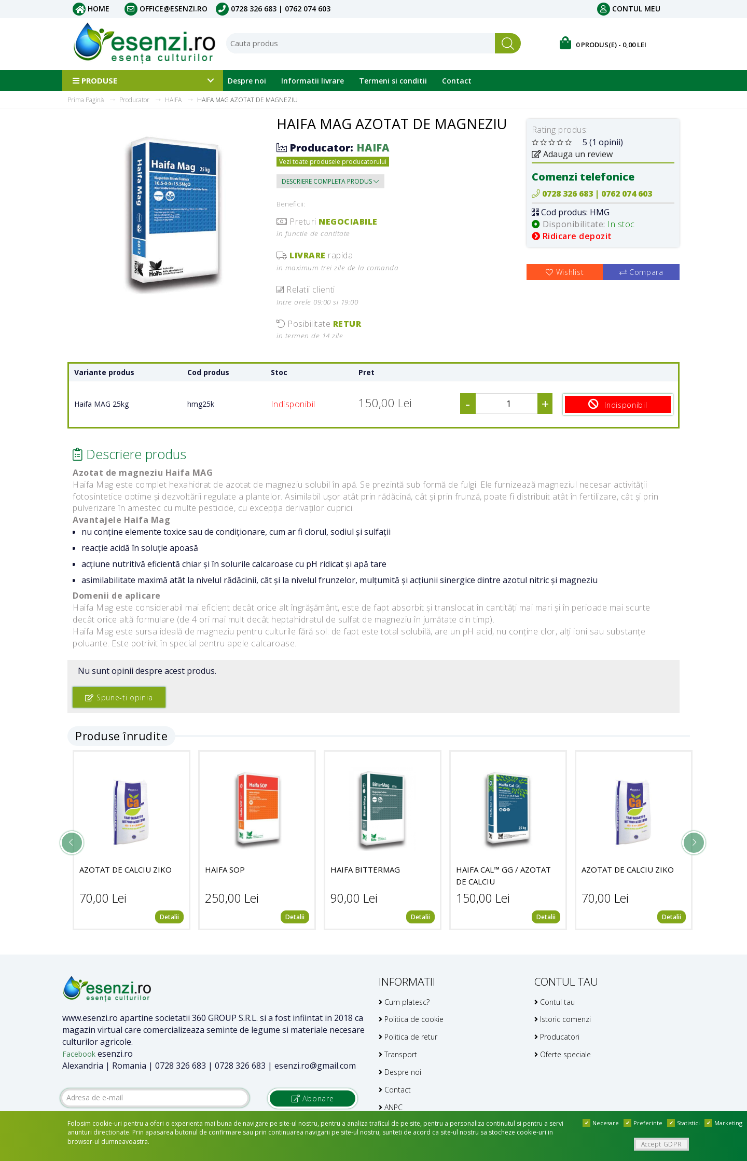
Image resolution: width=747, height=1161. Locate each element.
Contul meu (628, 8)
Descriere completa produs (330, 181)
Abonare (313, 1098)
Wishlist (565, 272)
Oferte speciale (562, 1054)
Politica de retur (408, 1037)
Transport (398, 1054)
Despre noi (247, 81)
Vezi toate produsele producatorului (332, 161)
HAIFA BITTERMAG (365, 869)
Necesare (601, 1123)
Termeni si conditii (393, 81)
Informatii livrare (312, 81)
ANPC (391, 1107)
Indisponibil (619, 404)
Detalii (169, 917)
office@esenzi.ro (166, 8)
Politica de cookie (411, 1019)
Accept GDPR (661, 1144)
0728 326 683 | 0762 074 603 (273, 8)
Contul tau (554, 1001)
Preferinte (643, 1123)
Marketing (723, 1123)
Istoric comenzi (562, 1019)
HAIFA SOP (225, 869)
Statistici (683, 1123)
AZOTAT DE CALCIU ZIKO (125, 869)
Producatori (556, 1037)
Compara (641, 272)
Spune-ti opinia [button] (119, 697)
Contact (457, 81)
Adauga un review (572, 154)
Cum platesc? (404, 1001)
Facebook (78, 1053)
